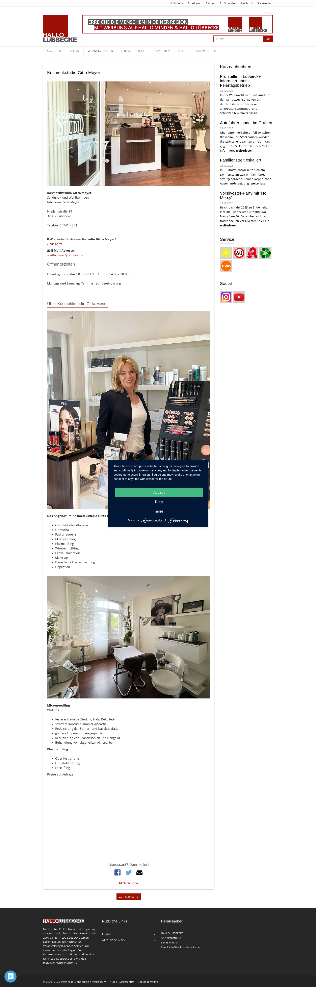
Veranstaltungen (100, 51)
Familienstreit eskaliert (240, 160)
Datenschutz (126, 982)
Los (268, 39)
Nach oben (128, 883)
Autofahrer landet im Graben (246, 123)
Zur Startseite (128, 896)
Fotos (125, 51)
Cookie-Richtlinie (148, 982)
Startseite (54, 51)
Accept (159, 492)
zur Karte (56, 244)
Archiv (75, 51)
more (159, 511)
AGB (112, 982)
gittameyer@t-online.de (66, 255)
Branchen (162, 51)
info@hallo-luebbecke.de (184, 947)
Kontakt (107, 933)
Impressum (99, 982)
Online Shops (206, 51)
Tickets (183, 51)
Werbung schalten (113, 940)
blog (141, 51)
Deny (159, 502)
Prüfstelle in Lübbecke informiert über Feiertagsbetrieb (240, 81)
